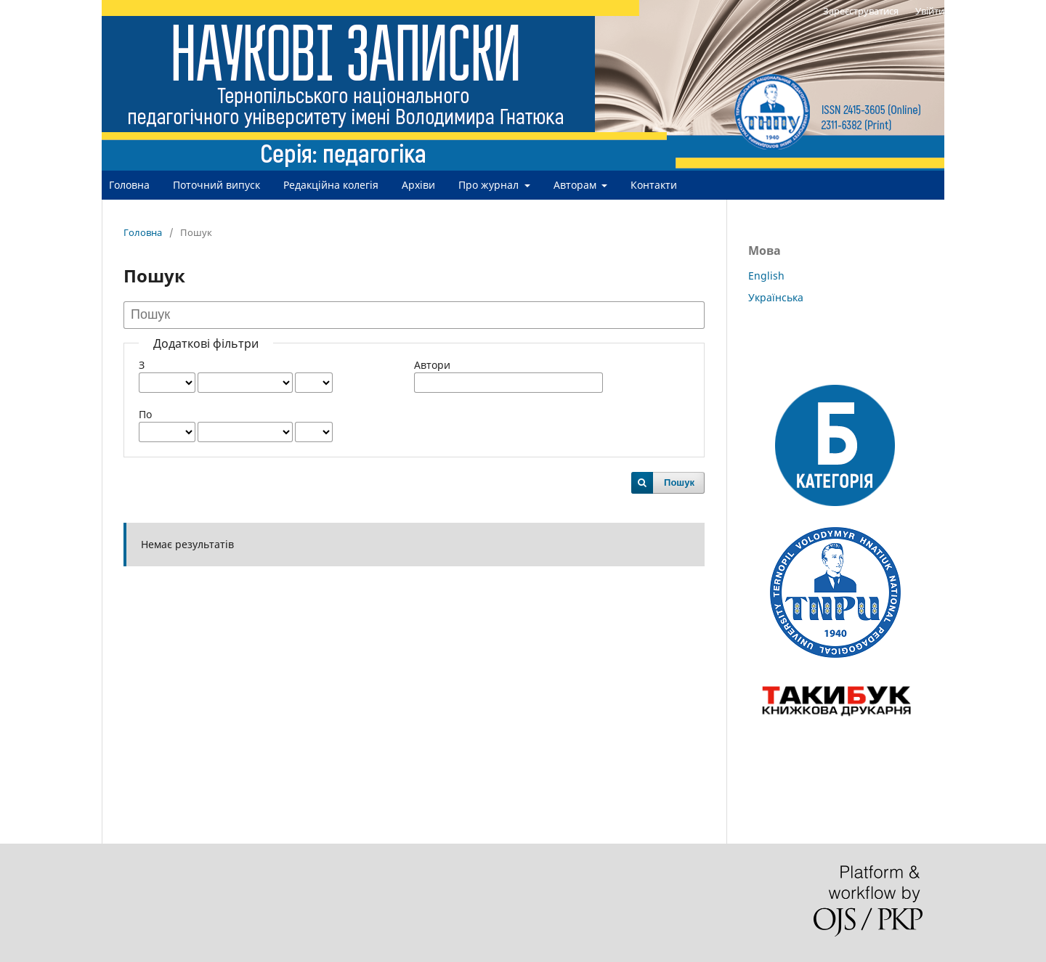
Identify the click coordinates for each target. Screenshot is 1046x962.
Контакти (654, 185)
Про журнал (490, 185)
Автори (432, 365)
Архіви (418, 185)
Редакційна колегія (330, 185)
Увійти (929, 10)
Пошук (679, 482)
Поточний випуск (216, 185)
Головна (129, 185)
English (766, 275)
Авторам (576, 185)
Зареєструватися (861, 10)
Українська (775, 297)
